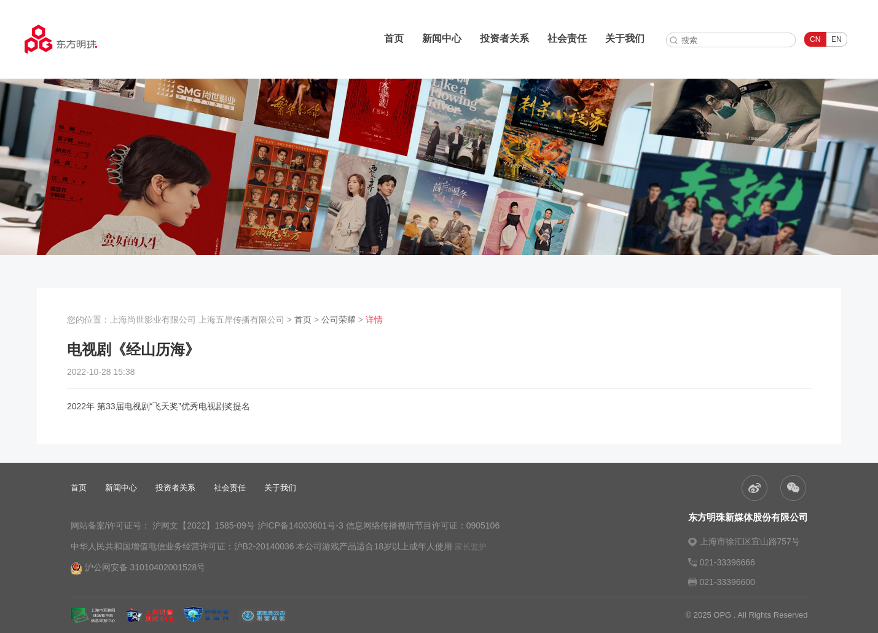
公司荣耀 (338, 319)
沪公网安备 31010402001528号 (138, 568)
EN (836, 39)
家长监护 (471, 546)
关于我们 (625, 38)
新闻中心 (441, 38)
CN (815, 39)
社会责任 (567, 38)
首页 (394, 38)
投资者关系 (504, 38)
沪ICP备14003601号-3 (300, 525)
